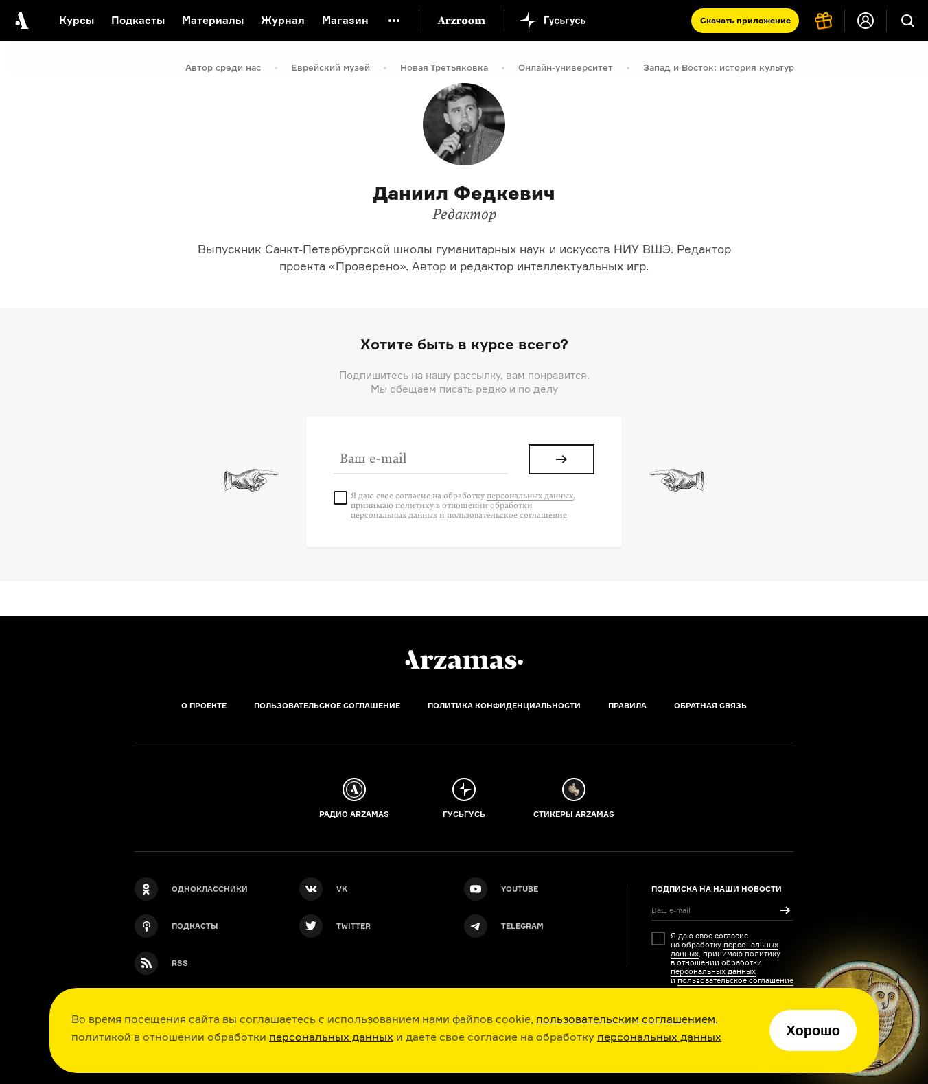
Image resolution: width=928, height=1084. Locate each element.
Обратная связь (710, 706)
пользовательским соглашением (625, 1019)
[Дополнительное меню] (394, 20)
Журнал (283, 20)
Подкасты (138, 20)
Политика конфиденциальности (504, 706)
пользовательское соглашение (507, 515)
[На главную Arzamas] (20, 20)
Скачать (745, 20)
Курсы (76, 20)
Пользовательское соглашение (327, 706)
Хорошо (813, 1030)
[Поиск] (907, 20)
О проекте (204, 706)
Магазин (345, 20)
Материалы (213, 20)
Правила (627, 706)
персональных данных (331, 1036)
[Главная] (464, 659)
